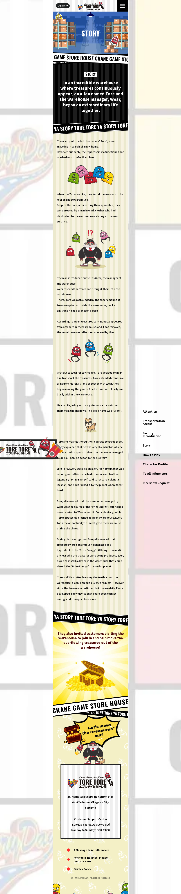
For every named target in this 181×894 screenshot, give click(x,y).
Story (147, 445)
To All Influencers (155, 473)
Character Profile (155, 464)
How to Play (151, 455)
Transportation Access (154, 422)
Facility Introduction (152, 434)
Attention (150, 411)
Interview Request (156, 483)
